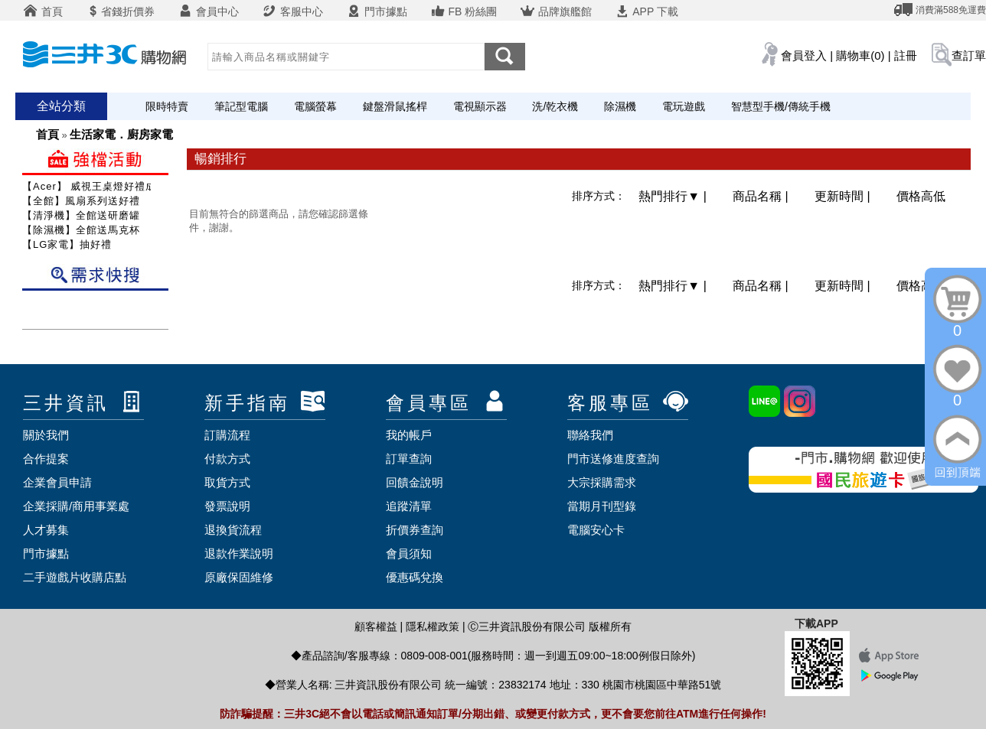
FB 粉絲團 (464, 11)
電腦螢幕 (315, 106)
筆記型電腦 (241, 106)
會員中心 (208, 11)
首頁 (43, 11)
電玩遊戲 (683, 106)
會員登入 (804, 55)
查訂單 (969, 55)
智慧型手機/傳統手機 (781, 106)
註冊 (905, 55)
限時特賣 (166, 106)
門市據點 (376, 11)
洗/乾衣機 (555, 106)
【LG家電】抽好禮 (67, 244)
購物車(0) (860, 55)
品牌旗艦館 (556, 11)
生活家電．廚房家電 (121, 134)
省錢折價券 (120, 11)
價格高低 (920, 196)
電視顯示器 (480, 106)
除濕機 (620, 106)
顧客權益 (375, 626)
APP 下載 (646, 11)
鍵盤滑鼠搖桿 (395, 106)
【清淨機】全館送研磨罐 (81, 215)
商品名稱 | (762, 196)
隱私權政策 (432, 626)
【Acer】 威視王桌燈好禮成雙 (94, 186)
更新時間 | (844, 196)
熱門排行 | (674, 196)
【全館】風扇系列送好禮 (81, 201)
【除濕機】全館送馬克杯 (81, 230)
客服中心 (292, 11)
